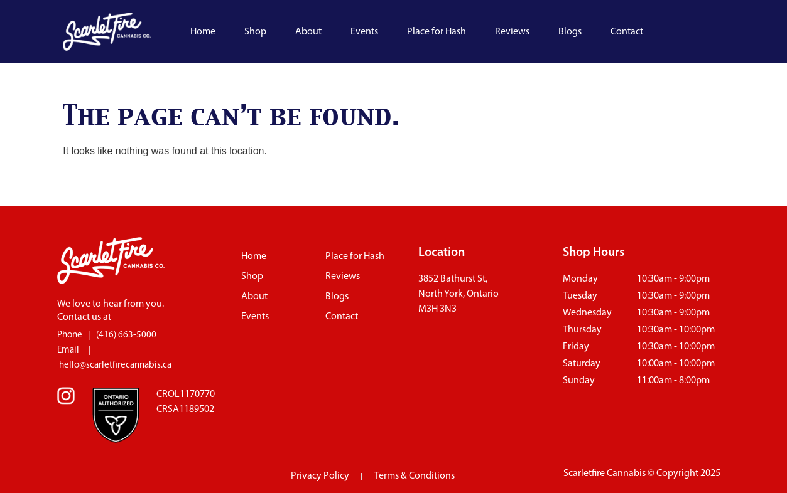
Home (202, 32)
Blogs (570, 32)
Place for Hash (436, 32)
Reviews (512, 32)
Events (364, 32)
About (308, 32)
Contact (627, 32)
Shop (255, 32)
